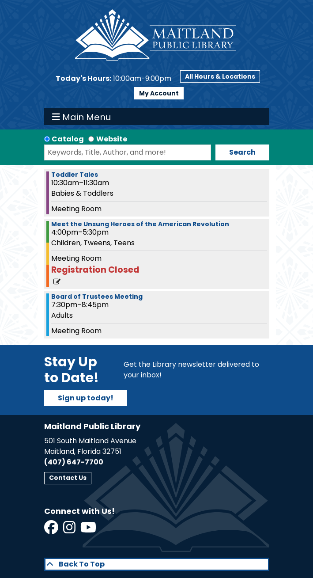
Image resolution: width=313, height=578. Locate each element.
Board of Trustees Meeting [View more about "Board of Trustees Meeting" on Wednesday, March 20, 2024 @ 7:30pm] (97, 296)
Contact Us (68, 477)
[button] (113, 78)
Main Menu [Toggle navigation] (81, 116)
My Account (159, 93)
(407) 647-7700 (73, 462)
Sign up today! (85, 398)
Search (242, 152)
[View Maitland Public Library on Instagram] (70, 530)
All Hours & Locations (220, 76)
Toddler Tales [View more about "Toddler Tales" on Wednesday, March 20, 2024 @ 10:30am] (74, 174)
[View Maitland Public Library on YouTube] (89, 530)
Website (111, 139)
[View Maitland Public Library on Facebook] (52, 530)
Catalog (68, 139)
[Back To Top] (156, 564)
